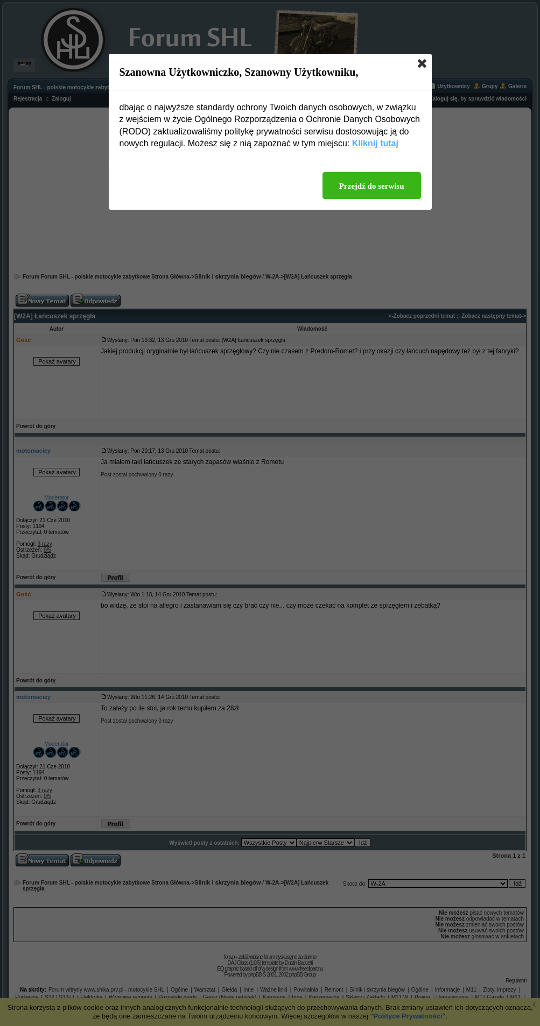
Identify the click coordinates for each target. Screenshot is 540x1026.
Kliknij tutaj (375, 143)
